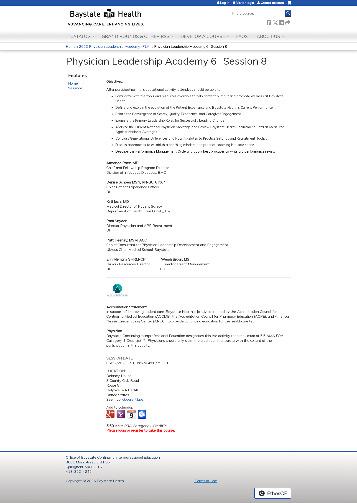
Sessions (75, 88)
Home (71, 46)
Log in (224, 2)
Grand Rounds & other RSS (135, 36)
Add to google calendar (111, 414)
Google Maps (133, 399)
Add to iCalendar (131, 414)
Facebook (269, 21)
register (137, 430)
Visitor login (245, 2)
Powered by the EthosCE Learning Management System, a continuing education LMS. (272, 493)
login (122, 430)
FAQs (242, 36)
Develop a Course (203, 36)
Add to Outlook (142, 414)
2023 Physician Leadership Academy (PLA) (115, 46)
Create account (272, 2)
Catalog (80, 36)
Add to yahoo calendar (121, 414)
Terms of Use (205, 480)
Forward (287, 21)
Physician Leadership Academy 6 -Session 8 (190, 46)
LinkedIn (281, 21)
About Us (268, 36)
